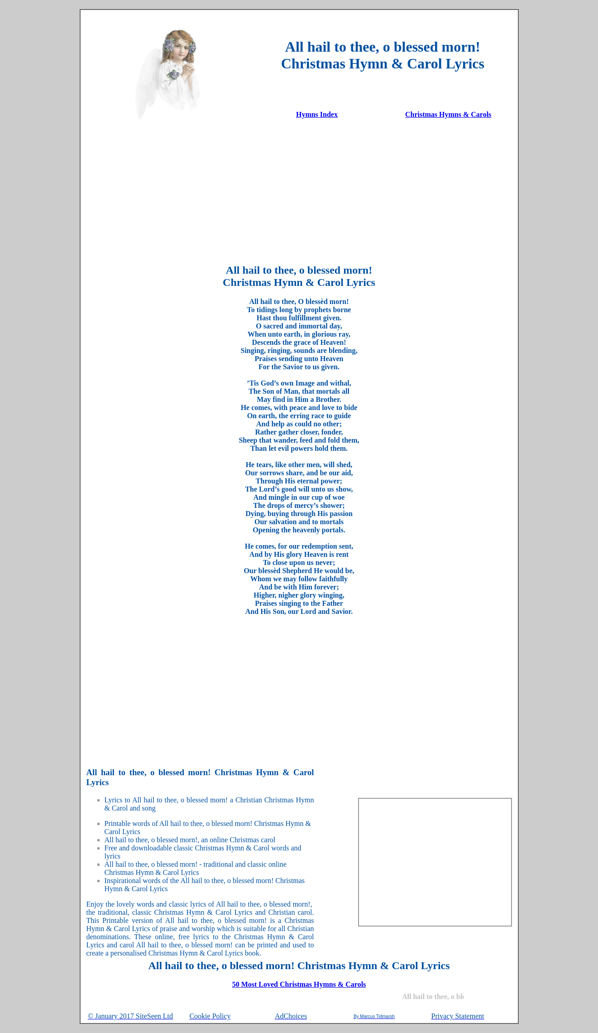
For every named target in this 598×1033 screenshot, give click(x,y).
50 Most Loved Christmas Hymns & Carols (299, 984)
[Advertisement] (299, 191)
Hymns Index (317, 114)
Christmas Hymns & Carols (448, 114)
